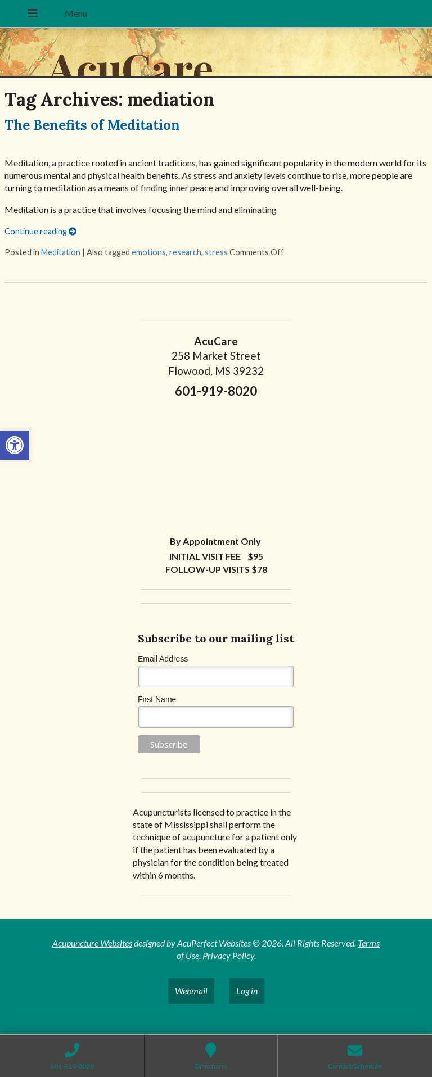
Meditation (60, 252)
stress (216, 252)
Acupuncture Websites (92, 943)
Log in (247, 990)
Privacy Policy (228, 955)
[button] (14, 445)
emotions (149, 252)
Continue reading (40, 231)
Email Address (163, 658)
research (185, 252)
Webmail (191, 990)
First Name (157, 699)
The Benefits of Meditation (92, 125)
